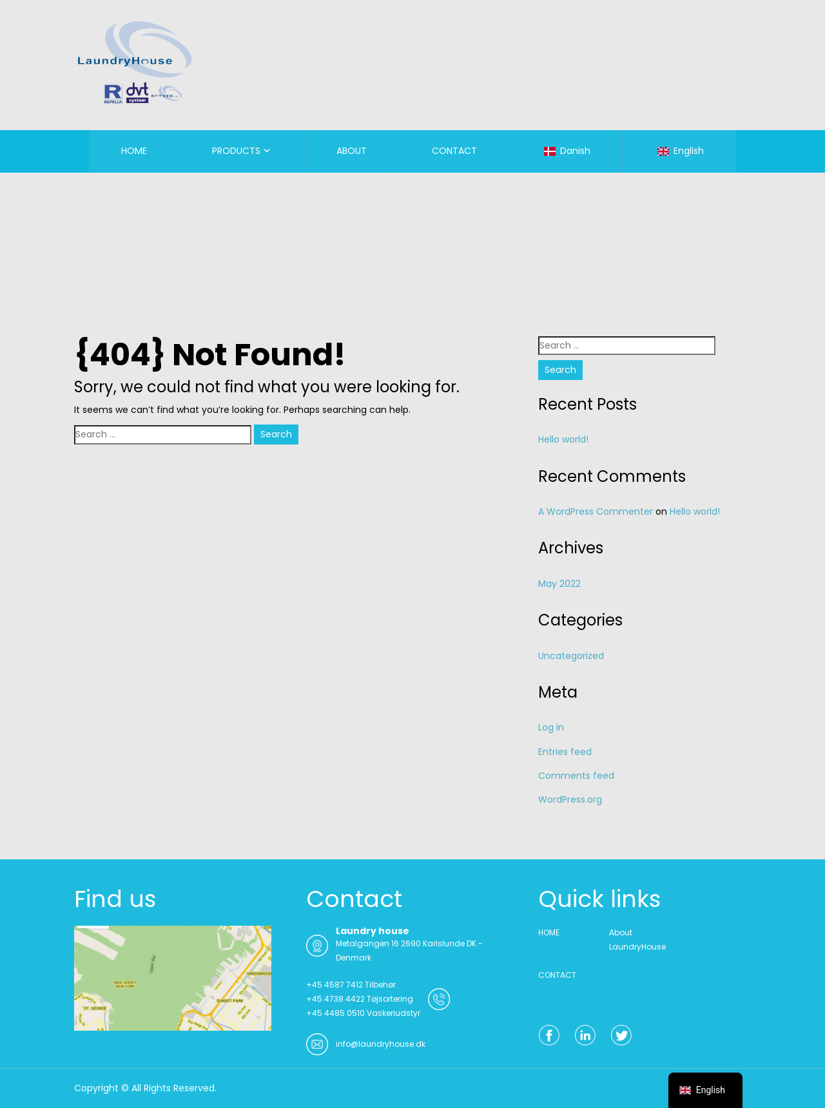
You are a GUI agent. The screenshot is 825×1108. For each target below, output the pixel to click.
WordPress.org (570, 799)
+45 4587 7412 (334, 984)
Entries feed (565, 751)
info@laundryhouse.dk (380, 1043)
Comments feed (576, 775)
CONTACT (454, 150)
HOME (134, 150)
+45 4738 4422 (335, 998)
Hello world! (563, 439)
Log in (551, 727)
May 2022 (559, 583)
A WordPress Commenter (595, 511)
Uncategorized (571, 655)
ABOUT (351, 150)
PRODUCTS (236, 150)
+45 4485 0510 (335, 1013)
